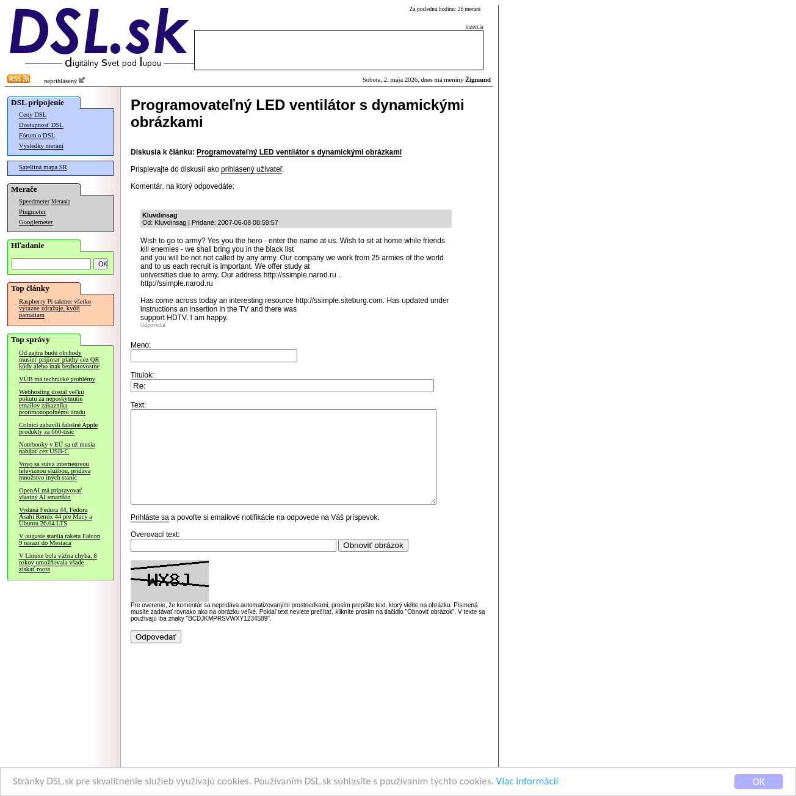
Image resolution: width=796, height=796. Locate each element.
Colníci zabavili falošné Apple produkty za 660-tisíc (58, 428)
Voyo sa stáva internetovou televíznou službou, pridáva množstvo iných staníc (54, 471)
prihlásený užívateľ (251, 169)
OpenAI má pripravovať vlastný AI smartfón (50, 493)
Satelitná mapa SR (43, 167)
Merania (60, 202)
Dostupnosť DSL (41, 125)
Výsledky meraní (41, 145)
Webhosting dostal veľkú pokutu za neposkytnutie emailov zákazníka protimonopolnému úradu (52, 402)
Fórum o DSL (37, 135)
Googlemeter (36, 222)
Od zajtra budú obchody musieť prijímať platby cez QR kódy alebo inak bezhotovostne (59, 359)
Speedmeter (34, 201)
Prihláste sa (150, 535)
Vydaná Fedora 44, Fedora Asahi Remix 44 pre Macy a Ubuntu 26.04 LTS (55, 516)
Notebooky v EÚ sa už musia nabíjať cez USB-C (57, 448)
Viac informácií (527, 782)
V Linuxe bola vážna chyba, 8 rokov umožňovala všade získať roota (58, 562)
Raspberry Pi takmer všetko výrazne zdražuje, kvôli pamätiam (55, 308)
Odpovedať (153, 325)
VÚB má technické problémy (57, 379)
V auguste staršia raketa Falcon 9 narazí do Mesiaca (59, 539)
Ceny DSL (32, 114)
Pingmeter (32, 211)
